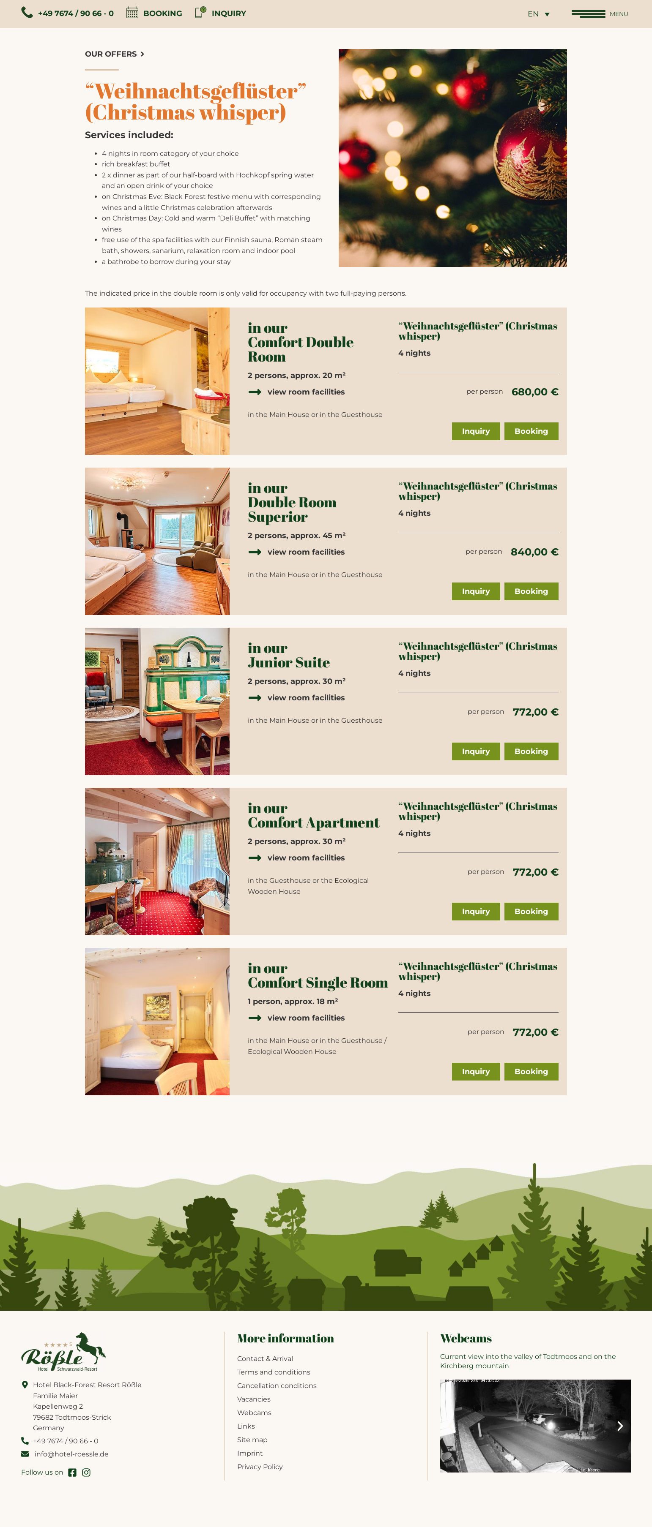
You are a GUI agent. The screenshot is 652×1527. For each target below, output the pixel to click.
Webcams (254, 1417)
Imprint (250, 1458)
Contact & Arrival (265, 1363)
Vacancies (254, 1403)
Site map (252, 1444)
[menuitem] (532, 15)
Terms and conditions (273, 1376)
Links (246, 1430)
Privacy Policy (260, 1471)
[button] (450, 1430)
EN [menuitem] (527, 16)
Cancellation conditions (277, 1390)
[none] (532, 15)
